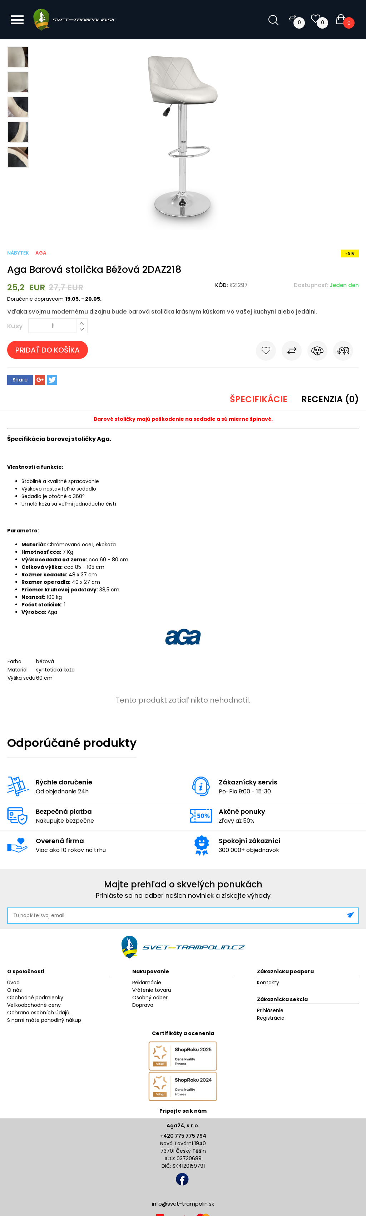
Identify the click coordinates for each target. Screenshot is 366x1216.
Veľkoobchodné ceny (34, 1005)
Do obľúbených (266, 352)
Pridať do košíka (47, 350)
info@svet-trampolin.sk (183, 1203)
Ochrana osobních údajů (38, 1012)
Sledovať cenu (317, 352)
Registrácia (271, 1017)
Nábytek (18, 253)
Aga (40, 253)
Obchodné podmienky (35, 997)
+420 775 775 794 (183, 1135)
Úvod (13, 982)
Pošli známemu (343, 352)
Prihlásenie (270, 1010)
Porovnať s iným (292, 352)
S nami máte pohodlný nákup (44, 1020)
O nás (14, 990)
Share (20, 379)
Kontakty (268, 982)
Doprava (142, 1005)
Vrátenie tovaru (151, 990)
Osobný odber (150, 997)
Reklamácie (146, 982)
